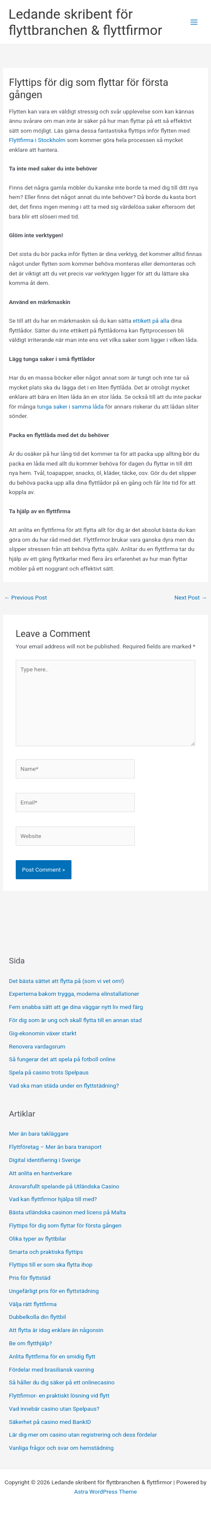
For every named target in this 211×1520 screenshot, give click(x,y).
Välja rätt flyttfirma (33, 1304)
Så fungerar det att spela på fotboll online (62, 1059)
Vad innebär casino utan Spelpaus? (54, 1408)
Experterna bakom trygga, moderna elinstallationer (74, 993)
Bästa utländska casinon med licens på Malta (67, 1212)
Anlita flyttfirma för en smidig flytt (53, 1356)
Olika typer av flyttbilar (38, 1238)
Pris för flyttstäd (30, 1277)
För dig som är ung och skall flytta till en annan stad (75, 1020)
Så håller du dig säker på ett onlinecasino (61, 1382)
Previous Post (25, 597)
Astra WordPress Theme (105, 1491)
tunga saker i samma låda (70, 406)
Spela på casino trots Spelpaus (48, 1072)
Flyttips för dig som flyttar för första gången (66, 1225)
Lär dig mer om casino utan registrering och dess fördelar (83, 1434)
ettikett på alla (151, 320)
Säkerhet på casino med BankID (50, 1421)
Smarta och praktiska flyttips (46, 1251)
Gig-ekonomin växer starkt (43, 1033)
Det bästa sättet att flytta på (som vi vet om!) (66, 980)
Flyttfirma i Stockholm (37, 139)
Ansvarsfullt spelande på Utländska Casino (64, 1186)
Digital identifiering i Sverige (44, 1159)
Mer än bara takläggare (38, 1133)
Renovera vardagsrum (37, 1046)
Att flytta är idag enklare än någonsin (57, 1330)
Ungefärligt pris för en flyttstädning (54, 1290)
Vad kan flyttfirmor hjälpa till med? (53, 1199)
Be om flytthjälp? (31, 1343)
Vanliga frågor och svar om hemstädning (61, 1447)
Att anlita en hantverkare (40, 1173)
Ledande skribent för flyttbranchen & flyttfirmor (85, 22)
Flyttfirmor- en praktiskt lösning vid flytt (59, 1395)
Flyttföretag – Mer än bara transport (55, 1146)
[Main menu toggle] (194, 22)
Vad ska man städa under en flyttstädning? (64, 1085)
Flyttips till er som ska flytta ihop (51, 1264)
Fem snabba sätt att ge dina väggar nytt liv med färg (76, 1006)
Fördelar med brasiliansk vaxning (53, 1369)
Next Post (190, 597)
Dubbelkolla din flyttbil (38, 1316)
